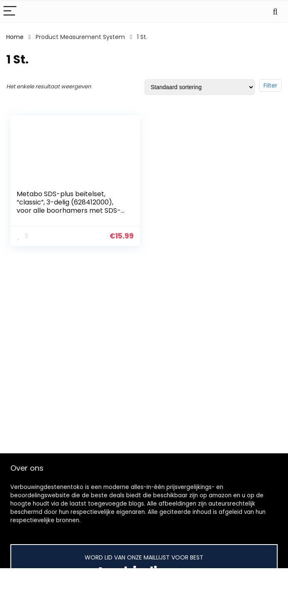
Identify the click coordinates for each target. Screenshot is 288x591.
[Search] (275, 11)
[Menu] (10, 11)
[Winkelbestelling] (199, 87)
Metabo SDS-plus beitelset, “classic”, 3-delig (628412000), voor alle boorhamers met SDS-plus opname (69, 206)
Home (15, 37)
